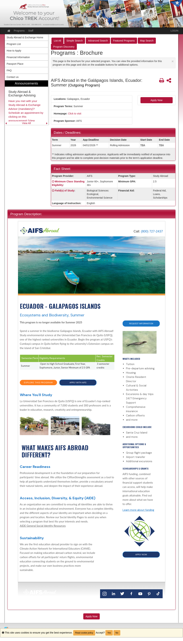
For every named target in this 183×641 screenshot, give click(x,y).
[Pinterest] (149, 593)
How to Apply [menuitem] (14, 50)
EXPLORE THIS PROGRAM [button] (38, 382)
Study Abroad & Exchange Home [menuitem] (25, 37)
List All (57, 40)
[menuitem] (26, 102)
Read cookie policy (84, 633)
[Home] (40, 230)
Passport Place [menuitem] (15, 63)
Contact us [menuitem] (13, 77)
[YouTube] (140, 593)
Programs (19, 30)
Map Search (147, 40)
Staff (30, 30)
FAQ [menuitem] (9, 70)
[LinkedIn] (113, 593)
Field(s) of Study (64, 190)
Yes (109, 633)
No (116, 633)
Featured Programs (124, 40)
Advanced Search (98, 40)
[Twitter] (122, 593)
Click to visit (74, 113)
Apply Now (156, 100)
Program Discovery (64, 46)
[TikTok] (158, 593)
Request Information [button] (141, 323)
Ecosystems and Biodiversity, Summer (52, 315)
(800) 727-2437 (152, 231)
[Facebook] (131, 593)
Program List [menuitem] (14, 44)
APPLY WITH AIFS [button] (78, 382)
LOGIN (174, 30)
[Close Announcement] (173, 61)
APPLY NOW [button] (141, 554)
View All (26, 123)
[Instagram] (104, 593)
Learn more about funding (138, 510)
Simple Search (74, 40)
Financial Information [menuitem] (18, 57)
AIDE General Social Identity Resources (43, 525)
